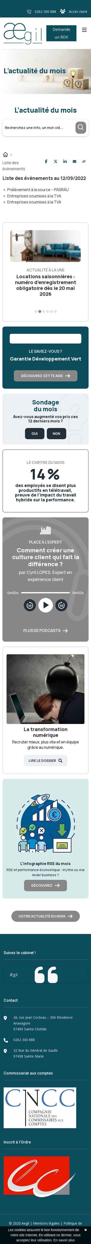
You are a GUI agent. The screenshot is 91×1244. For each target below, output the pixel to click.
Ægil (13, 974)
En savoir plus (64, 1240)
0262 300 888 (41, 11)
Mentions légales (46, 1223)
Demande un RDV (61, 33)
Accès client (73, 11)
